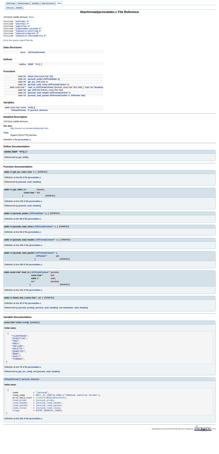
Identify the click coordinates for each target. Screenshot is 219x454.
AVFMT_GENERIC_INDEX (49, 429)
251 (21, 438)
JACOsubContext (36, 56)
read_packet (20, 423)
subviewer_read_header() (75, 315)
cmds (30, 111)
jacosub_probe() (26, 315)
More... (32, 17)
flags (16, 429)
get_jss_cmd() (25, 386)
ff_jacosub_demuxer (38, 114)
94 (21, 237)
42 (21, 311)
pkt (83, 99)
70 (21, 381)
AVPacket (75, 99)
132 (21, 206)
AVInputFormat (18, 114)
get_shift (32, 93)
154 (21, 251)
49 (21, 224)
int (24, 80)
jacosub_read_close (38, 88)
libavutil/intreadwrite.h (30, 39)
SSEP (30, 68)
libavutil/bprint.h (27, 36)
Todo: (6, 136)
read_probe (19, 416)
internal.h (22, 24)
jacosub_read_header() (29, 186)
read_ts (31, 91)
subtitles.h (22, 27)
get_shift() (23, 161)
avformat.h (22, 21)
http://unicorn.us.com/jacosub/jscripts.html (29, 132)
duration (98, 91)
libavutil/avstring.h (28, 33)
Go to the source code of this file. (18, 44)
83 (21, 181)
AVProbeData (50, 82)
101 (21, 297)
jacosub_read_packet (38, 99)
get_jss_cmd (34, 85)
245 (21, 271)
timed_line (33, 80)
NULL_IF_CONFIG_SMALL (49, 410)
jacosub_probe (35, 82)
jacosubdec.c (24, 143)
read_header (20, 419)
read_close (19, 426)
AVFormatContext (57, 88)
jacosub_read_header (38, 96)
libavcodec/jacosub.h (28, 30)
